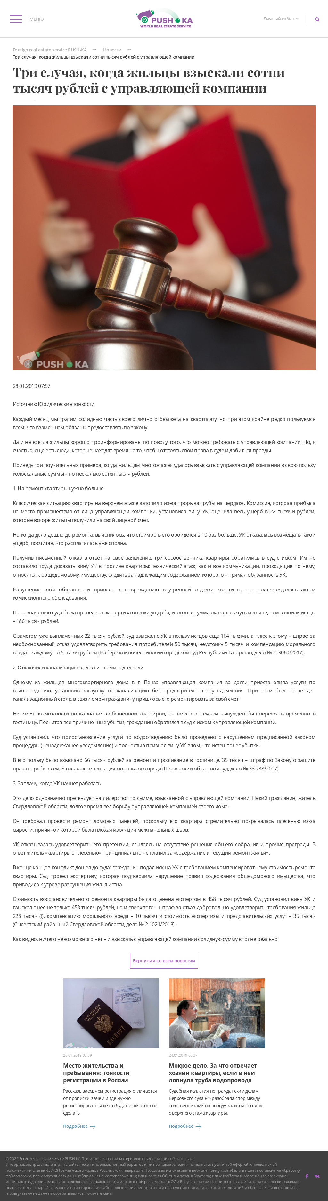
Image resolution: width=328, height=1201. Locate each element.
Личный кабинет (281, 19)
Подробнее (80, 1126)
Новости (112, 50)
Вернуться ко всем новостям (164, 961)
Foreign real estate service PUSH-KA (50, 50)
